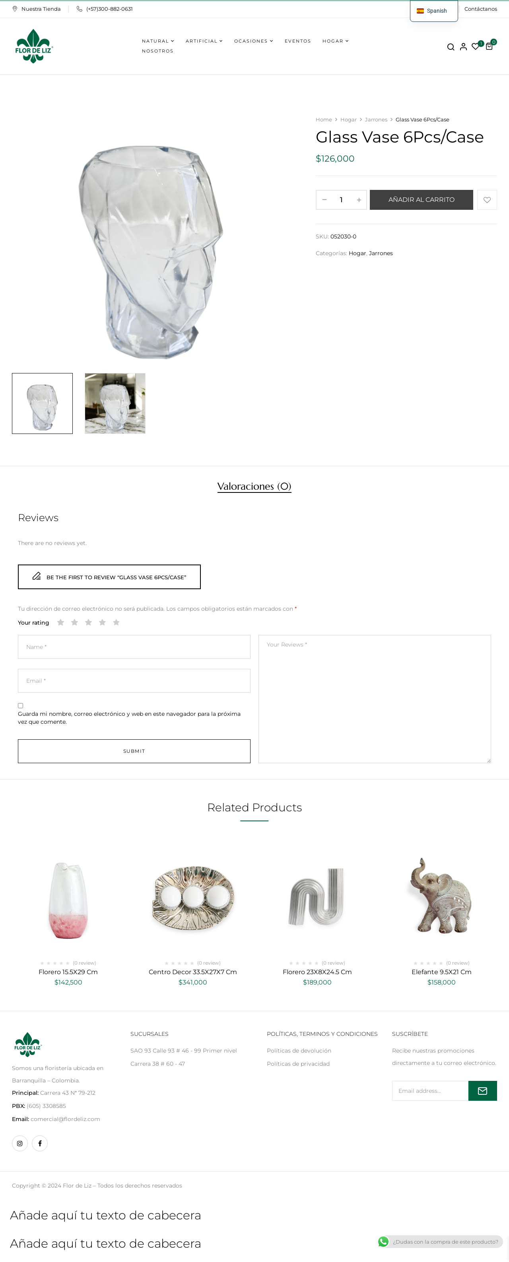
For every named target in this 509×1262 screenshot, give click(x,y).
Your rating (33, 622)
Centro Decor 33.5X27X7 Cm (193, 972)
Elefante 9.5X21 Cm (442, 972)
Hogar (348, 119)
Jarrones (376, 119)
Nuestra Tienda (36, 9)
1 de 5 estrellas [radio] (60, 622)
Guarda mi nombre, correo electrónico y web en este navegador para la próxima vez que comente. (129, 717)
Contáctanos (480, 9)
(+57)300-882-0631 (105, 9)
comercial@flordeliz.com (65, 1119)
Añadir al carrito (422, 199)
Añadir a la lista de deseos (487, 200)
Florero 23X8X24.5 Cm (317, 972)
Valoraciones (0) (254, 487)
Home (324, 119)
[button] (490, 46)
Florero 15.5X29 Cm (68, 972)
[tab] (254, 487)
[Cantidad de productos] (341, 200)
